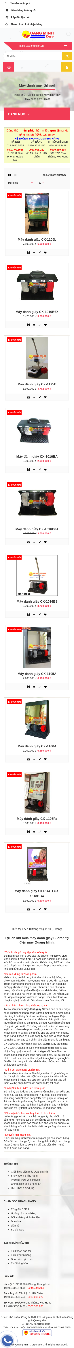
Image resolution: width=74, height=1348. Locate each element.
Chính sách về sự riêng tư (25, 1183)
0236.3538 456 (36, 145)
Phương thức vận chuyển (25, 1179)
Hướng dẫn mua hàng (23, 1213)
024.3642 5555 (15, 145)
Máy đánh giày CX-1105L (37, 239)
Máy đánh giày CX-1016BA (37, 456)
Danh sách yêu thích (22, 1259)
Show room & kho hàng (24, 1175)
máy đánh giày (32, 1009)
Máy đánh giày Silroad (38, 99)
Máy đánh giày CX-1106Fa (37, 819)
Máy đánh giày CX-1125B (37, 384)
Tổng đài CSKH (20, 1209)
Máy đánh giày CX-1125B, (36, 1043)
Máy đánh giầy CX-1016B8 (37, 601)
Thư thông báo (19, 1263)
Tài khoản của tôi (21, 1251)
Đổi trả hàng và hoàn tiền (25, 1217)
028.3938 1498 (57, 145)
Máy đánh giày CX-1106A (37, 746)
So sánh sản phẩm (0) (54, 175)
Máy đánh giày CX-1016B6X (37, 312)
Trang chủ (19, 94)
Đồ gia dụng (34, 94)
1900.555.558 (35, 1327)
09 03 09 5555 (62, 1327)
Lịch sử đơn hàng (21, 1255)
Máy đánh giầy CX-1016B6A (36, 529)
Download (16, 1221)
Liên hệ (15, 1225)
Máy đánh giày (52, 94)
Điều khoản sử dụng (22, 1188)
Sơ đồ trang (17, 1229)
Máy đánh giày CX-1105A (37, 674)
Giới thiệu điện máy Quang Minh (29, 1171)
